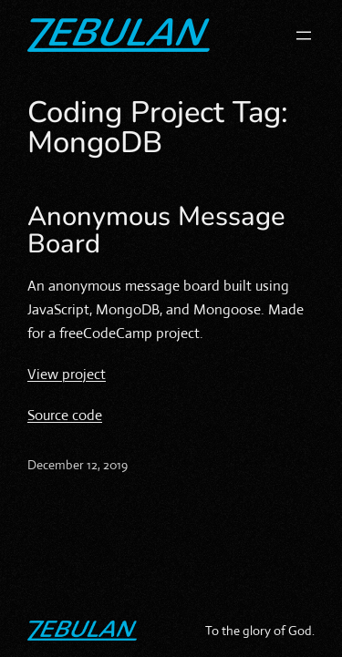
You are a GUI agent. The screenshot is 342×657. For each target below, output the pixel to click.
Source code (64, 415)
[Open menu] (304, 35)
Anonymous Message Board (156, 230)
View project (66, 374)
